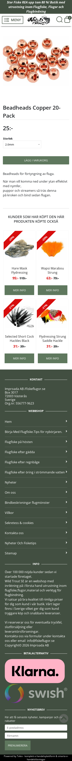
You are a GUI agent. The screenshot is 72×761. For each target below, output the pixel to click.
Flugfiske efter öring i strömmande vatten (36, 472)
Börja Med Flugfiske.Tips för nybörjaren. (36, 432)
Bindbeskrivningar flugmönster (36, 503)
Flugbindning (36, 11)
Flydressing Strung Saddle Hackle (52, 338)
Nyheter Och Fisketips (36, 543)
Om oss (36, 492)
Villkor (36, 513)
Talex (20, 756)
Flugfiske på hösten (36, 442)
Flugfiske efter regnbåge (36, 462)
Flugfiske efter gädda (36, 452)
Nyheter (36, 482)
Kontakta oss (36, 533)
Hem (36, 422)
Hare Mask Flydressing (19, 270)
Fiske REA (21, 2)
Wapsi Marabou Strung (52, 270)
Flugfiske (40, 7)
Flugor (53, 7)
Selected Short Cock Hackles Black (19, 338)
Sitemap (36, 553)
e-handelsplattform (45, 756)
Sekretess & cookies (36, 523)
